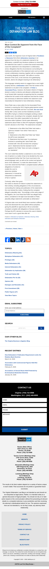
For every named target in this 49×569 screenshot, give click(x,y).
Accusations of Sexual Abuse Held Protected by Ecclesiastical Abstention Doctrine (21, 373)
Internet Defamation (13, 267)
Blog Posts (24, 547)
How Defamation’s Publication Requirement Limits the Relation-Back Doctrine (23, 357)
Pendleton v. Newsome (13, 58)
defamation (21, 85)
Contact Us (24, 537)
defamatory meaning (35, 58)
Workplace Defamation (20, 218)
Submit (24, 431)
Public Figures (11, 292)
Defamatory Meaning (30, 216)
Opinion (9, 282)
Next (21, 228)
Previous (8, 228)
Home (10, 17)
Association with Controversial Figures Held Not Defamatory (21, 365)
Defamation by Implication (17, 216)
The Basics (31, 17)
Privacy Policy (24, 526)
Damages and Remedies (15, 285)
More (45, 17)
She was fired (38, 109)
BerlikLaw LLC (31, 562)
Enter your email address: (13, 309)
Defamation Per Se (13, 278)
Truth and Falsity (12, 274)
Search (41, 329)
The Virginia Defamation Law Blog (24, 11)
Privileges (10, 260)
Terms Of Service (24, 531)
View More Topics (11, 296)
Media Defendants (12, 263)
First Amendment (12, 289)
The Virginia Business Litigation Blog (18, 342)
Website (24, 521)
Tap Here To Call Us (24, 5)
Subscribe (24, 316)
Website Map (24, 542)
